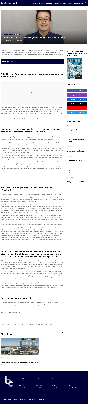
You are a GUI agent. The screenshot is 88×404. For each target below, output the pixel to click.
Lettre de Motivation (72, 135)
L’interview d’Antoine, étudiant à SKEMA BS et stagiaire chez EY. (23, 177)
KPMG (23, 324)
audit (3, 324)
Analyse (69, 146)
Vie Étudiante (48, 3)
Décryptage (63, 3)
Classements (70, 156)
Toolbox (69, 125)
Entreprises (42, 3)
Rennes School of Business (30, 107)
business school (15, 324)
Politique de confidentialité (25, 398)
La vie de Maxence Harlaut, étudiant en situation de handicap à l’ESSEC (19, 362)
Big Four (8, 324)
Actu (33, 3)
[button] (85, 3)
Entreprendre (56, 3)
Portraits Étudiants (6, 357)
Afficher (12, 61)
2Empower (34, 398)
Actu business (70, 177)
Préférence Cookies (42, 398)
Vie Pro (36, 3)
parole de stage (30, 324)
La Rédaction (9, 40)
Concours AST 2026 (72, 3)
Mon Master (80, 3)
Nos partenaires (15, 398)
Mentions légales (7, 398)
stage (51, 324)
